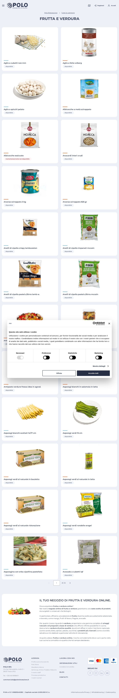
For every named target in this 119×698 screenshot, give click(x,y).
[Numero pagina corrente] (56, 583)
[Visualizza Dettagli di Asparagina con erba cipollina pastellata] (30, 551)
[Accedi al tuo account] (111, 5)
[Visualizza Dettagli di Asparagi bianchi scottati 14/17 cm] (30, 412)
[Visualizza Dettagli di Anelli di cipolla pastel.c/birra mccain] (89, 273)
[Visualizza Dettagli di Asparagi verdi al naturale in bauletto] (30, 458)
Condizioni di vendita (67, 667)
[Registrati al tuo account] (99, 5)
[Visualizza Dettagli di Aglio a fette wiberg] (89, 42)
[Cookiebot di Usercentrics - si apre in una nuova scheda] (94, 323)
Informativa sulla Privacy (80, 692)
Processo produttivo (38, 675)
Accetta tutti (93, 373)
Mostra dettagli (99, 366)
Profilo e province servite (40, 662)
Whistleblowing (98, 692)
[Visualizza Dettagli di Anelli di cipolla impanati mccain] (89, 227)
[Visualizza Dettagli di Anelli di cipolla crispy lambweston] (30, 227)
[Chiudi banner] (109, 323)
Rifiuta (59, 373)
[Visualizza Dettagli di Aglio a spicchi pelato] (30, 89)
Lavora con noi (67, 658)
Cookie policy (111, 692)
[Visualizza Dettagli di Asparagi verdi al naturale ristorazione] (30, 505)
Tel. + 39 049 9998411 (11, 676)
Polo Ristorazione (50, 13)
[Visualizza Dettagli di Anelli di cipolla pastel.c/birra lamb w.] (30, 273)
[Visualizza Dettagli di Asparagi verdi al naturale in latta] (89, 458)
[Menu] (3, 5)
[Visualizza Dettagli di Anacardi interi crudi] (89, 135)
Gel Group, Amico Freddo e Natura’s (44, 670)
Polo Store (35, 664)
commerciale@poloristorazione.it (16, 680)
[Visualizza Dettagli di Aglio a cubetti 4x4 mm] (30, 42)
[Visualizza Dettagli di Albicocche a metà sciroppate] (89, 89)
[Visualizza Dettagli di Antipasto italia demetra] (89, 320)
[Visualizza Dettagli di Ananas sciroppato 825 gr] (89, 181)
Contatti (64, 677)
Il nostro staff (36, 672)
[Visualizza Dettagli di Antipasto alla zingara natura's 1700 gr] (30, 320)
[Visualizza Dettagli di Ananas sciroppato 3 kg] (30, 181)
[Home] (17, 5)
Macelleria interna (37, 667)
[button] (70, 583)
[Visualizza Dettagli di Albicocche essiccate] (30, 135)
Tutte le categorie (68, 13)
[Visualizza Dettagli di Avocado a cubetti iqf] (89, 551)
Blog (62, 672)
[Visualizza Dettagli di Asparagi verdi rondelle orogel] (89, 505)
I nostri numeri (36, 678)
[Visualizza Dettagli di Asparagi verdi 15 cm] (89, 412)
